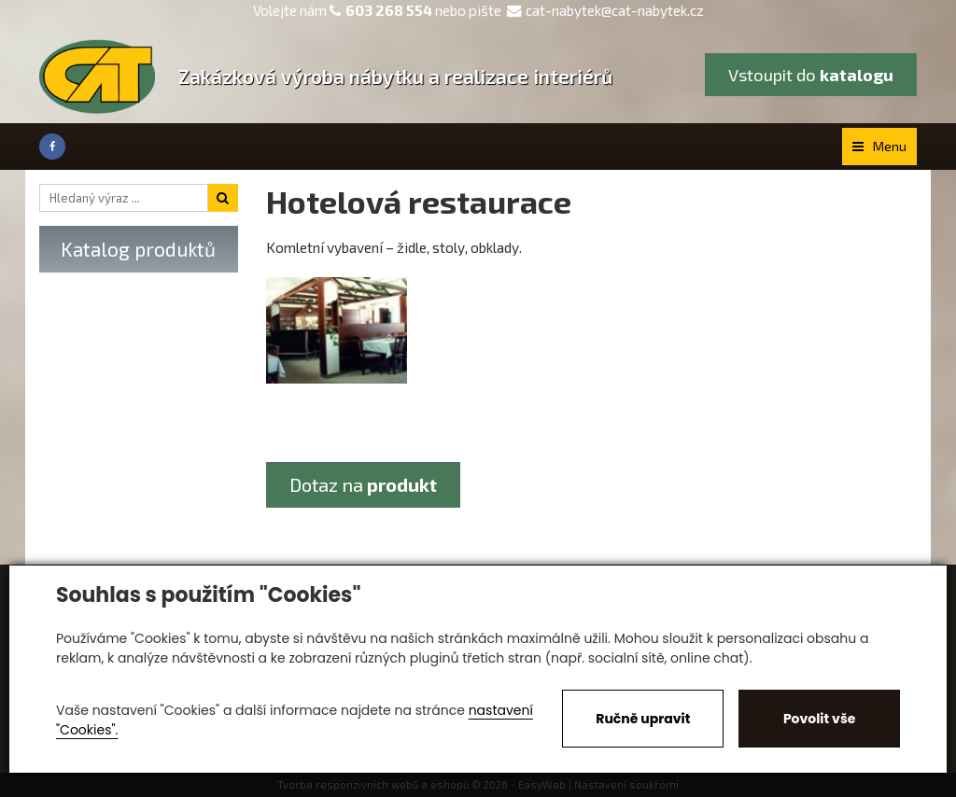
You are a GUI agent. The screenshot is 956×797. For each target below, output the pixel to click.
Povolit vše (819, 718)
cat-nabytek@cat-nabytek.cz (605, 10)
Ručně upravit (643, 718)
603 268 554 (388, 10)
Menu (879, 146)
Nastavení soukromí (626, 784)
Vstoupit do (810, 74)
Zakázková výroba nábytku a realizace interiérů (395, 76)
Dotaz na (363, 484)
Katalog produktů (138, 248)
